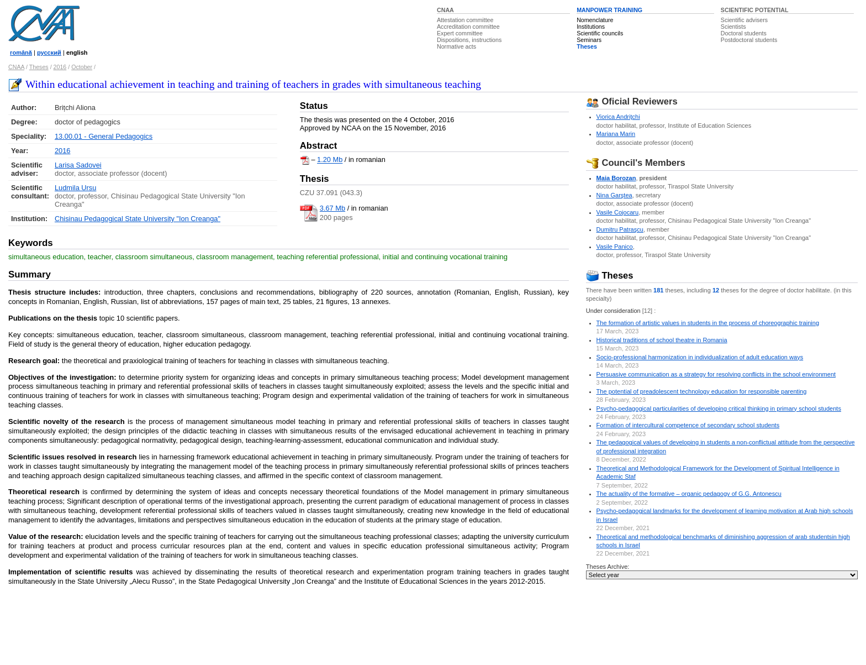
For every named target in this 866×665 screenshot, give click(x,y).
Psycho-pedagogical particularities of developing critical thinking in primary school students (718, 408)
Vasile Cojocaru (617, 212)
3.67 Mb (332, 208)
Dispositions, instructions (469, 39)
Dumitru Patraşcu (619, 229)
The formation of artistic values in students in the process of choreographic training (707, 323)
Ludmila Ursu (75, 188)
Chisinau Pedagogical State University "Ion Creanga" (137, 218)
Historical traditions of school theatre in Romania (661, 340)
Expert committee (460, 33)
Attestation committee (465, 20)
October (81, 67)
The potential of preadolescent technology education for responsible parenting (701, 391)
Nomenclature (595, 20)
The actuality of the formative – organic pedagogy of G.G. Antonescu (688, 493)
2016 (60, 67)
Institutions (591, 26)
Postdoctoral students (749, 39)
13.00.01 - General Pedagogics (103, 136)
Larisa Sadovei (78, 165)
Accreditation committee (468, 26)
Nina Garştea (614, 195)
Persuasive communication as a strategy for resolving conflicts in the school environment (716, 374)
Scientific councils (600, 33)
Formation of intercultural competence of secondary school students (688, 425)
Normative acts (456, 46)
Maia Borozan (616, 178)
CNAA (445, 10)
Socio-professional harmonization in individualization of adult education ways (700, 357)
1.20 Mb (329, 160)
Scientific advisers (744, 20)
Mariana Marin (616, 133)
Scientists (733, 26)
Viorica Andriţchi (618, 116)
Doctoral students (744, 33)
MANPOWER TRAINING (609, 10)
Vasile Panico (614, 246)
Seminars (589, 39)
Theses (587, 46)
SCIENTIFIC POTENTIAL (755, 10)
